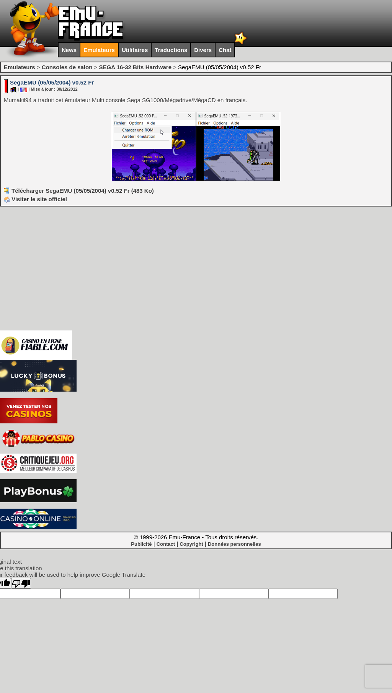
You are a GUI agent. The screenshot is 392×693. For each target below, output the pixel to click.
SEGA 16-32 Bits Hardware (135, 67)
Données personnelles (234, 544)
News (69, 50)
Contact (166, 544)
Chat (225, 50)
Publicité (141, 544)
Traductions (171, 50)
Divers (203, 50)
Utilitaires (135, 50)
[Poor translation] (21, 583)
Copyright (191, 544)
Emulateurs (99, 50)
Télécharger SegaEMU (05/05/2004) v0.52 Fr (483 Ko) (82, 190)
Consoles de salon (67, 67)
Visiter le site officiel (35, 199)
